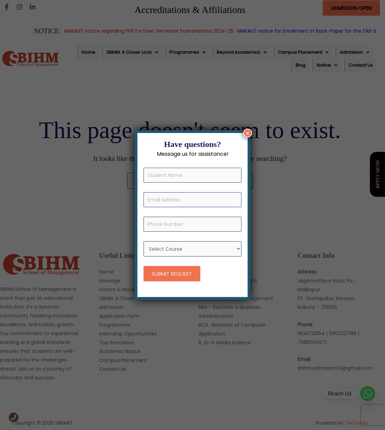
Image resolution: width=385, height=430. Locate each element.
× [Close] (247, 133)
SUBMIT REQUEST (172, 273)
